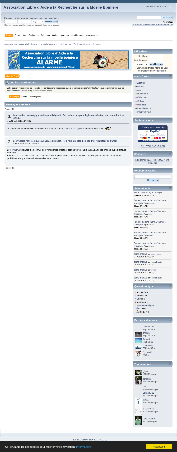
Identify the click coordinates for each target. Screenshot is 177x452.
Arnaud (146, 339)
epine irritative (140, 254)
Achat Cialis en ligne (144, 192)
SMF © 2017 (88, 440)
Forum (140, 86)
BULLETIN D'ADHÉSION (153, 146)
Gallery (140, 101)
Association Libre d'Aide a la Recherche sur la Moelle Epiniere (60, 7)
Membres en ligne (145, 305)
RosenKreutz (156, 262)
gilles (150, 235)
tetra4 (150, 214)
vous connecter (35, 18)
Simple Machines (100, 440)
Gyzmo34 (147, 352)
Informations (83, 447)
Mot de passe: (141, 60)
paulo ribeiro (156, 254)
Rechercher (142, 94)
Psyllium (14, 150)
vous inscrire (53, 18)
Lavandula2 (148, 327)
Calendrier (142, 97)
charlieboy (148, 345)
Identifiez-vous (144, 108)
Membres (141, 105)
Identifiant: (143, 56)
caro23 (146, 400)
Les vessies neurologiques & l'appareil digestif (37, 115)
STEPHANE (148, 409)
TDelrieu (147, 379)
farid (145, 386)
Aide (139, 90)
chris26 (146, 333)
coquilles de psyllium (73, 129)
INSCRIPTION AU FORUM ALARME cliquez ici (152, 24)
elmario (151, 203)
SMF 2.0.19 (77, 440)
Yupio (159, 192)
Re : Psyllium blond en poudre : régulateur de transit (90, 141)
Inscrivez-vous (144, 112)
